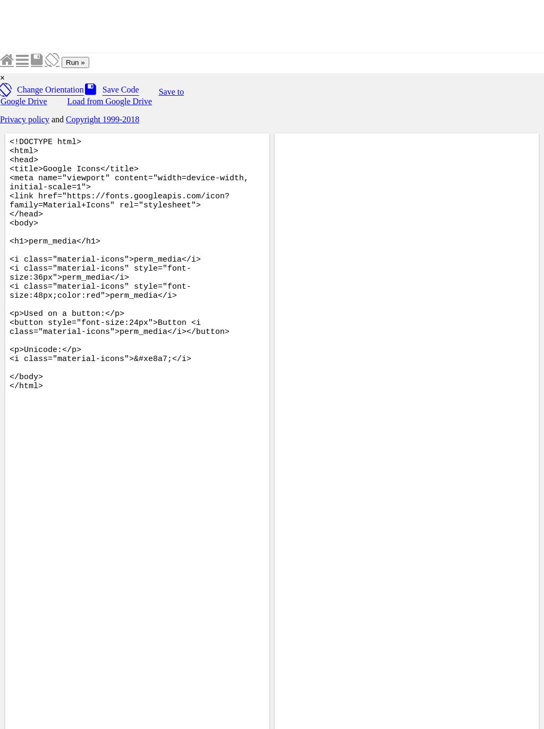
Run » (75, 62)
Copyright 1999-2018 (102, 119)
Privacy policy (24, 119)
